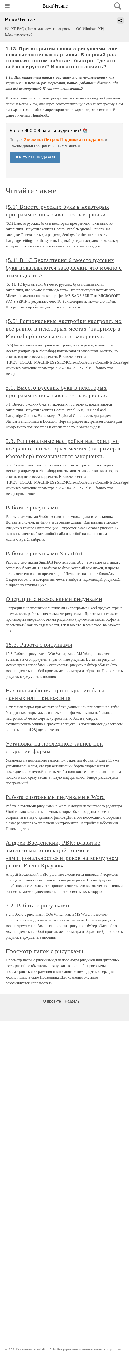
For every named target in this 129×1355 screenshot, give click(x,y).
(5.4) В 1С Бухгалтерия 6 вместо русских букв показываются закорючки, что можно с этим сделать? (64, 267)
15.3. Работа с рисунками (39, 645)
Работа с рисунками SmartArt (44, 553)
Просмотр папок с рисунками (45, 951)
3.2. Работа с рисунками (37, 905)
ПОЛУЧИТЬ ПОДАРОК (35, 157)
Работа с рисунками (32, 507)
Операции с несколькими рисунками (54, 599)
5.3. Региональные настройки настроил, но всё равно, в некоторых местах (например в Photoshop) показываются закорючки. (63, 448)
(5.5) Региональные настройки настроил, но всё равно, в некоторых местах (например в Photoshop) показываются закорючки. (64, 328)
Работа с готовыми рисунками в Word (55, 797)
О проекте (52, 1001)
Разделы (72, 1001)
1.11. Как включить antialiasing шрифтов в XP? (42, 1349)
